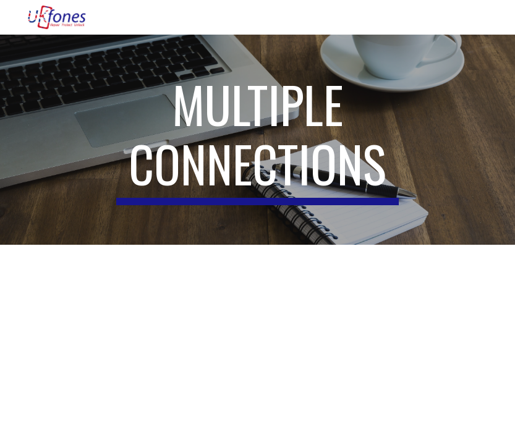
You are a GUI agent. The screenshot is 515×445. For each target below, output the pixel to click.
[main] (257, 139)
